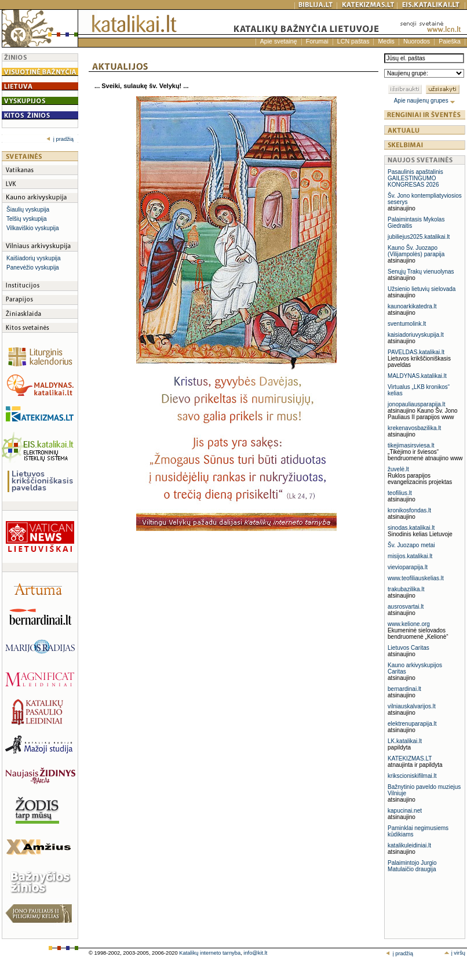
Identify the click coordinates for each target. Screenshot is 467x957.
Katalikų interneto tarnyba (209, 953)
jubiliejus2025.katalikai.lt (419, 237)
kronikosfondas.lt (409, 510)
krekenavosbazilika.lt (414, 428)
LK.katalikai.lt (405, 741)
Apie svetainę (278, 41)
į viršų (454, 953)
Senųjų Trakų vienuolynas (421, 271)
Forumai (317, 41)
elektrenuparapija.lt (412, 724)
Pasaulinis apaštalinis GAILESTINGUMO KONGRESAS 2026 (415, 178)
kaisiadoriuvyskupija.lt (416, 335)
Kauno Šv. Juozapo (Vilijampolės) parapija (416, 251)
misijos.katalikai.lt (410, 556)
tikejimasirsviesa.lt (411, 445)
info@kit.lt (255, 953)
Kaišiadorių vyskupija (33, 258)
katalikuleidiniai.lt (409, 845)
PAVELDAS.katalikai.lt (416, 352)
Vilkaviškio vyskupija (32, 228)
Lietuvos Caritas (408, 648)
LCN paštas (353, 41)
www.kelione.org (409, 624)
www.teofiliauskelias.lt (416, 578)
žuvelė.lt (398, 469)
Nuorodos (416, 41)
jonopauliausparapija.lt (417, 404)
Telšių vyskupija (26, 219)
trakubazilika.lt (406, 589)
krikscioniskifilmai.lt (412, 776)
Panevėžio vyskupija (32, 267)
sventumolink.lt (407, 324)
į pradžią (60, 139)
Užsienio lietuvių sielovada (421, 289)
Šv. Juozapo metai (411, 545)
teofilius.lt (400, 493)
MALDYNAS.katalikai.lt (417, 376)
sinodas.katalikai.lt (411, 528)
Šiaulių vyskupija (27, 209)
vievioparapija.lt (408, 567)
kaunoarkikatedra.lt (412, 306)
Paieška (450, 41)
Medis (386, 41)
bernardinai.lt (404, 689)
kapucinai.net (405, 810)
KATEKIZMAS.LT (410, 758)
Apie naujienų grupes (425, 100)
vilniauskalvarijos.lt (412, 706)
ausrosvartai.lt (406, 606)
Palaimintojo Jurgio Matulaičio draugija (412, 866)
